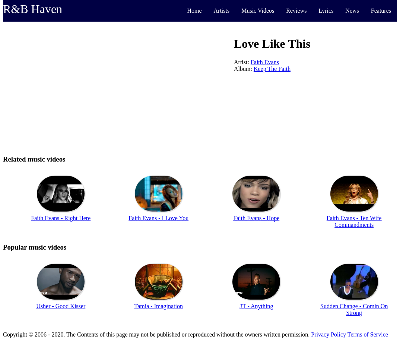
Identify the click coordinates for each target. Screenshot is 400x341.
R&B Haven (32, 9)
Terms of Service (367, 334)
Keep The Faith (272, 69)
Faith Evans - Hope (256, 218)
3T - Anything (256, 306)
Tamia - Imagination (158, 306)
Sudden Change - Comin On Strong (354, 309)
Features (381, 10)
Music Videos (257, 10)
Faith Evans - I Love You (158, 218)
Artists (222, 10)
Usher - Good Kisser (60, 306)
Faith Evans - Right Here (61, 218)
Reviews (296, 10)
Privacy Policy (328, 334)
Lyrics (325, 10)
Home (194, 10)
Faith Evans (265, 62)
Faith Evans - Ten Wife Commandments (354, 221)
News (352, 10)
